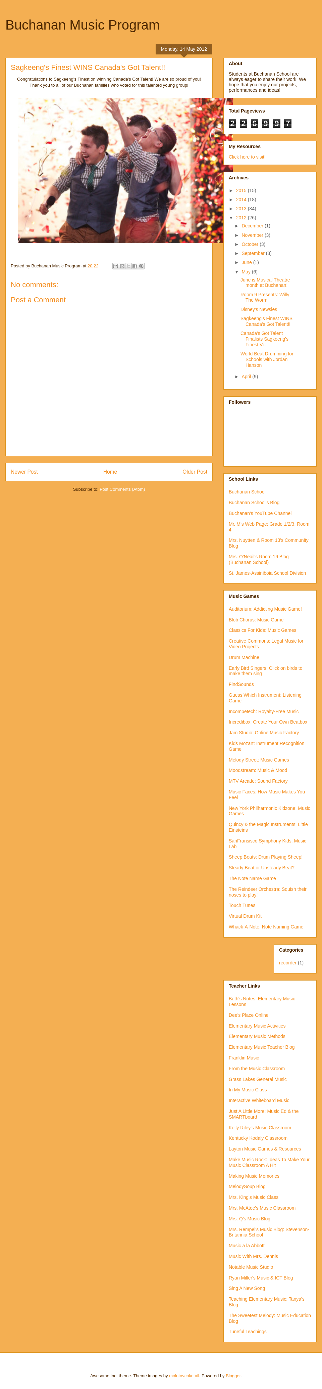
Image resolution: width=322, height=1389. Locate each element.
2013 (242, 208)
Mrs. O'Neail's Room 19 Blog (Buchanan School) (259, 559)
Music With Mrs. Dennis (253, 1256)
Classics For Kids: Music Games (262, 630)
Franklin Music (244, 1057)
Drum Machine (244, 657)
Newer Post (24, 472)
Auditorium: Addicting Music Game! (265, 609)
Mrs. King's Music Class (253, 1197)
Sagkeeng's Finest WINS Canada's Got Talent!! (266, 321)
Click (234, 157)
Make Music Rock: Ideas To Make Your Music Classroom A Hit (269, 1162)
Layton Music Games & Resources (265, 1149)
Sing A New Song (247, 1288)
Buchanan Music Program (82, 24)
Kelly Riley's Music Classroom (260, 1127)
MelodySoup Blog (247, 1186)
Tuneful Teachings (248, 1331)
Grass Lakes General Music (258, 1079)
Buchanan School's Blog (254, 502)
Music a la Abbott (247, 1245)
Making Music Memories (254, 1176)
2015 (242, 190)
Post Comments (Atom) (122, 489)
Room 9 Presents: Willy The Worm (264, 297)
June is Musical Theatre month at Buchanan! (265, 282)
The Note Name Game (252, 878)
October (250, 244)
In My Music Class (248, 1089)
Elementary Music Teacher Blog (262, 1047)
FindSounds (241, 684)
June (247, 262)
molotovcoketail (184, 1375)
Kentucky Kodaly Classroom (258, 1138)
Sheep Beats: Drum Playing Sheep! (266, 857)
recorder (288, 962)
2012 (242, 217)
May (246, 271)
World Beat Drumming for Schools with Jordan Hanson (266, 359)
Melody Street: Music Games (259, 760)
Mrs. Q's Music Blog (249, 1218)
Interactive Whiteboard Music (259, 1100)
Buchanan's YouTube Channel (260, 513)
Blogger (233, 1375)
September (253, 253)
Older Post (194, 472)
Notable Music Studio (251, 1267)
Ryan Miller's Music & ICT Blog (261, 1278)
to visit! (257, 157)
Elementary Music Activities (257, 1026)
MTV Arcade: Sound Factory (258, 781)
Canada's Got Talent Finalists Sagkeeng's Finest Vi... (264, 339)
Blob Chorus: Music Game (256, 619)
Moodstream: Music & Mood (258, 770)
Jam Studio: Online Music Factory (264, 732)
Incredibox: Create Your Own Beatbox (268, 722)
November (252, 235)
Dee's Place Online (249, 1015)
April (246, 376)
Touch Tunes (242, 905)
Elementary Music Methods (257, 1036)
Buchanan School (247, 491)
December (252, 225)
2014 (242, 199)
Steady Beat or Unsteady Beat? (261, 867)
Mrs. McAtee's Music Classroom (262, 1208)
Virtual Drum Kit (245, 916)
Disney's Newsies (258, 309)
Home (110, 472)
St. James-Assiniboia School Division (267, 573)
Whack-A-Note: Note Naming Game (266, 926)
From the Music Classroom (257, 1068)
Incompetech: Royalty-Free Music (264, 711)
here (245, 157)
